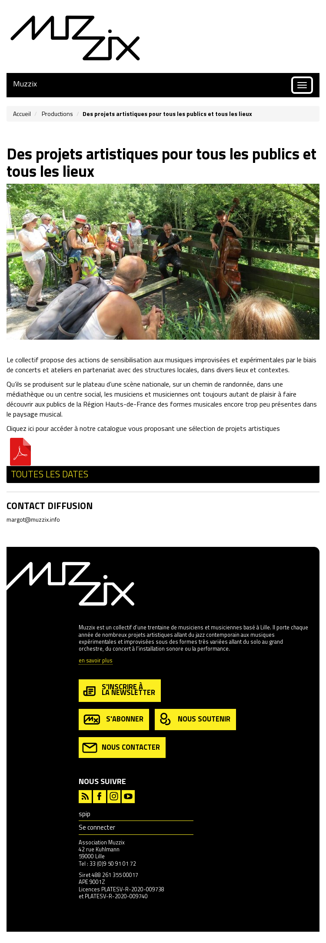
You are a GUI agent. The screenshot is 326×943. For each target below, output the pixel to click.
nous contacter (121, 747)
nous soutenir (194, 719)
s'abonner (112, 719)
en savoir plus (96, 661)
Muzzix (25, 83)
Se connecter (97, 827)
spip (84, 814)
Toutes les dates (49, 474)
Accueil (22, 113)
